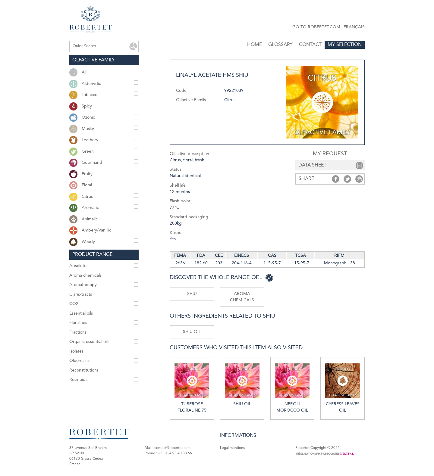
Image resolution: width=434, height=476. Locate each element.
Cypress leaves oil (342, 387)
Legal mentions (232, 448)
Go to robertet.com (316, 27)
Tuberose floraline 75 (192, 387)
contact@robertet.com (172, 448)
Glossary (280, 44)
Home (254, 44)
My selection (345, 44)
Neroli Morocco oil (292, 387)
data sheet (312, 165)
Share (335, 179)
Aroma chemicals (242, 297)
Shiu (192, 294)
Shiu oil (192, 332)
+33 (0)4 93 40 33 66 (175, 453)
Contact (310, 44)
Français (354, 27)
